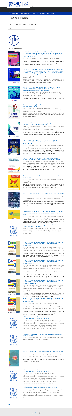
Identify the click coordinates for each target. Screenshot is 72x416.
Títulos (31, 24)
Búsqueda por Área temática (46, 13)
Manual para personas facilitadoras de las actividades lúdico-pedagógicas (42, 176)
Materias (37, 24)
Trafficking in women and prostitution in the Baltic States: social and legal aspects (42, 334)
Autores (25, 24)
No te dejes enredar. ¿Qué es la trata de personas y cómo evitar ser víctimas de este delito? (43, 105)
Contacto (42, 413)
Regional (35, 13)
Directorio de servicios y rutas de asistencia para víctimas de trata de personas (43, 352)
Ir (33, 31)
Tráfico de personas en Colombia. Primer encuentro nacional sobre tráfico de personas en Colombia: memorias (43, 317)
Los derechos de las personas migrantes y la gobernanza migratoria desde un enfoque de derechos (40, 123)
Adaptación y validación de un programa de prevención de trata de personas (43, 194)
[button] (49, 10)
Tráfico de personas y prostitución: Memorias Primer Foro (40, 387)
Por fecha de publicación (15, 24)
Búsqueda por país (26, 13)
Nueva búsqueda (15, 13)
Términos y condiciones (33, 413)
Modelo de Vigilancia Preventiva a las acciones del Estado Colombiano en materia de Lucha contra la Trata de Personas (41, 158)
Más (9, 404)
